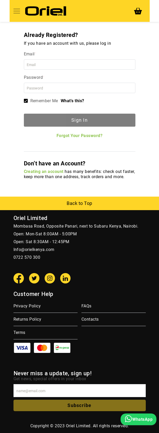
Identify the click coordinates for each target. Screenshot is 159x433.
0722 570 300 (26, 257)
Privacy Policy (27, 305)
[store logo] (45, 11)
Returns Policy (27, 319)
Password (33, 77)
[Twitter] (34, 278)
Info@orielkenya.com (33, 249)
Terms (19, 332)
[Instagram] (50, 278)
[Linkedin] (65, 278)
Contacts (90, 319)
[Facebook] (18, 278)
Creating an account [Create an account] (44, 171)
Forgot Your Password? (79, 135)
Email (29, 53)
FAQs (86, 305)
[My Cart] (138, 11)
